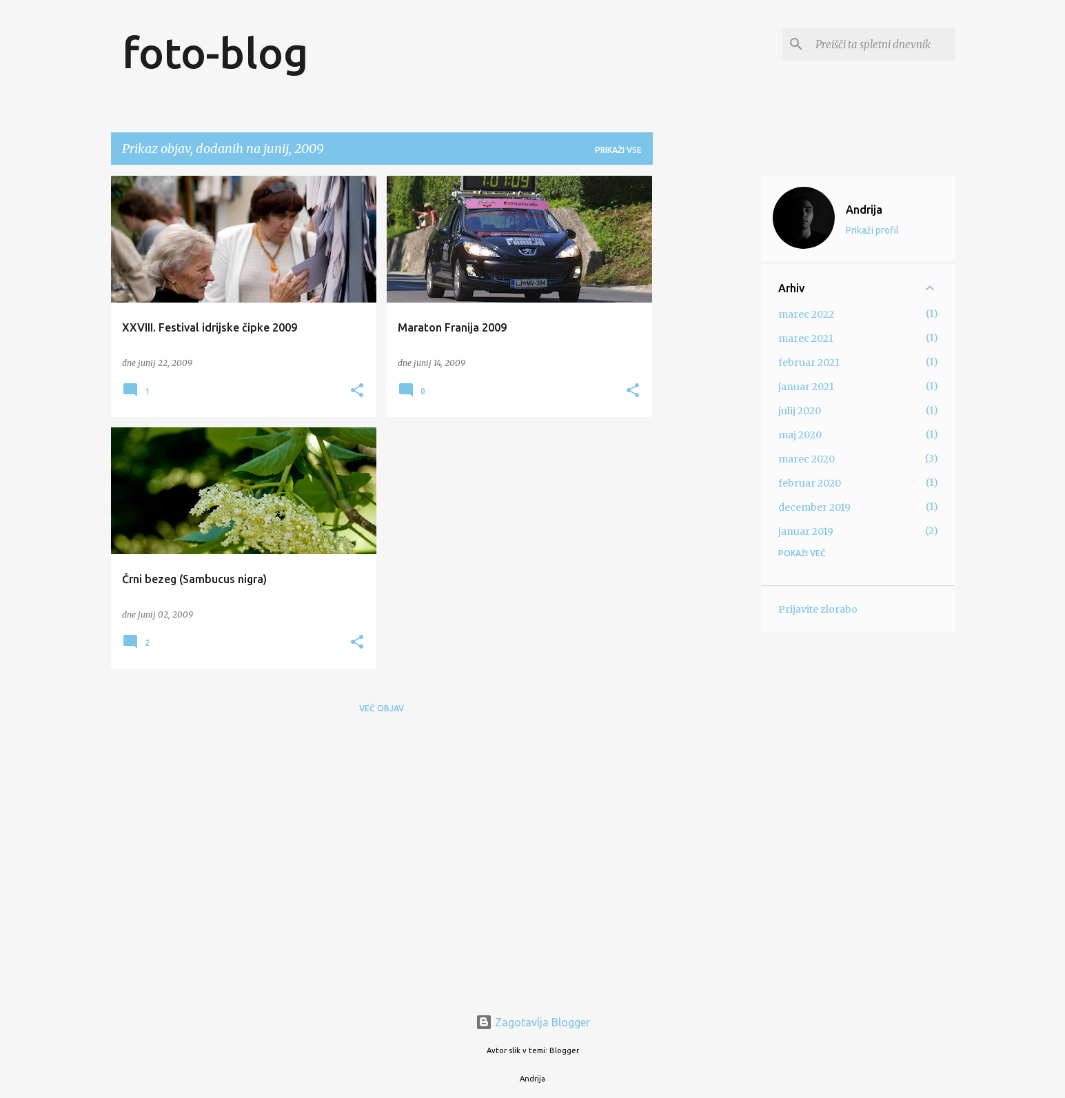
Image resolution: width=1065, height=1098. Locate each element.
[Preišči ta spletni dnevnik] (882, 44)
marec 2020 (806, 459)
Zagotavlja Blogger (533, 1022)
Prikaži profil (872, 230)
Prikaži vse (618, 149)
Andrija (864, 209)
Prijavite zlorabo (818, 609)
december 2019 (814, 507)
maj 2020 (800, 435)
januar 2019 (805, 531)
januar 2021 (806, 386)
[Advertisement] (707, 382)
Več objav (381, 708)
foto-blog (215, 52)
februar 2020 (809, 483)
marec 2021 (805, 338)
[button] (357, 391)
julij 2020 (799, 411)
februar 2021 (809, 362)
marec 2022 (806, 314)
